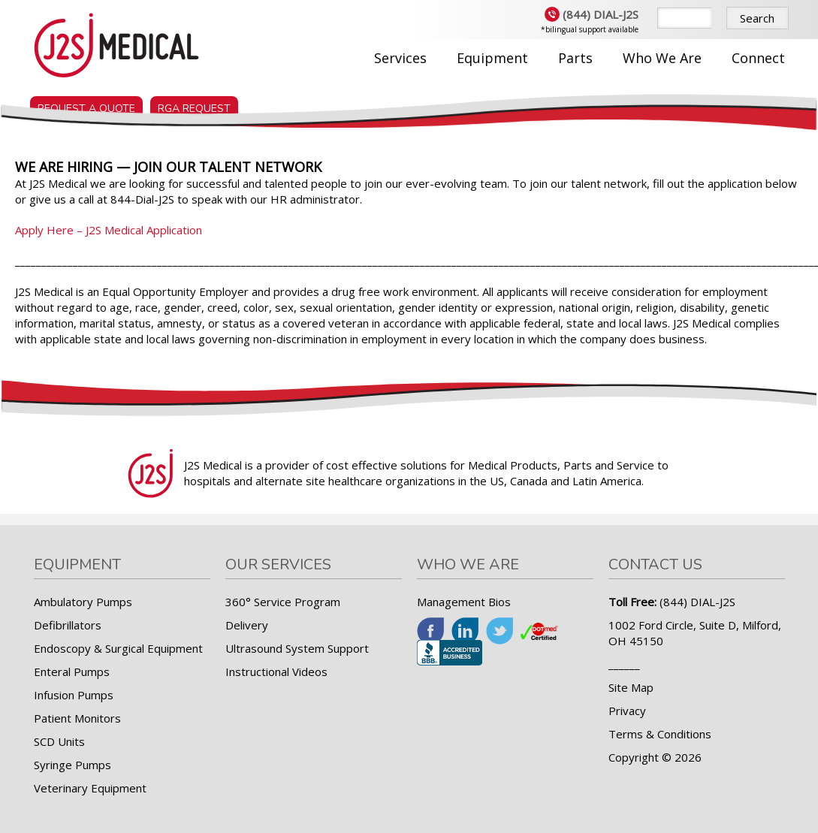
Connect (758, 58)
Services (400, 58)
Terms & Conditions (659, 733)
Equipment (492, 58)
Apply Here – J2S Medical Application (108, 229)
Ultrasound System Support (297, 648)
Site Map (630, 687)
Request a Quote (86, 102)
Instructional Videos (276, 671)
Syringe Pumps (72, 764)
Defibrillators (67, 624)
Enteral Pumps (72, 671)
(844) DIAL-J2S (591, 14)
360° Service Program (282, 601)
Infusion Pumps (73, 694)
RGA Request (194, 102)
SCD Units (59, 741)
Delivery (246, 624)
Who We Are (662, 58)
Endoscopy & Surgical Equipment (118, 648)
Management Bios (464, 601)
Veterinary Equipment (90, 787)
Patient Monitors (77, 718)
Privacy (627, 710)
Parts (575, 58)
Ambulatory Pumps (83, 601)
